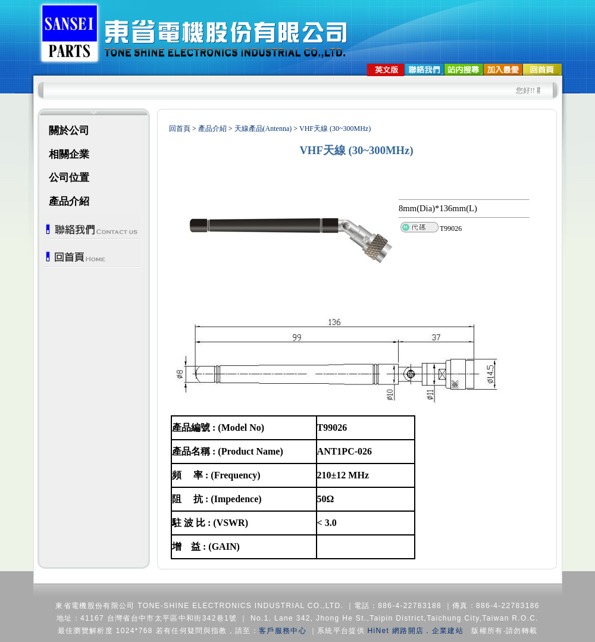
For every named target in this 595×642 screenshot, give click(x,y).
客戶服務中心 (282, 631)
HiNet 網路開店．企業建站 (416, 631)
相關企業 (69, 154)
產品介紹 (69, 201)
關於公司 (69, 130)
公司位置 (69, 177)
